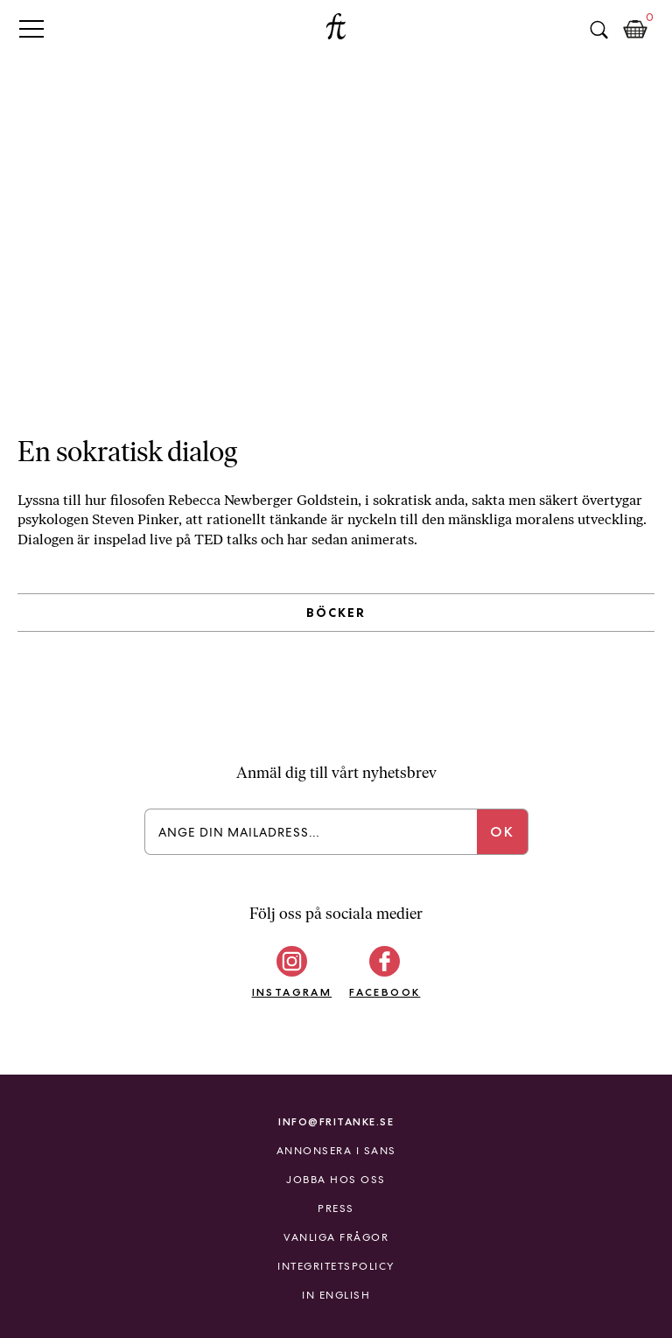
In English (336, 1295)
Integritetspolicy (336, 1266)
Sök (598, 30)
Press (336, 1208)
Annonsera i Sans (336, 1151)
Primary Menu (31, 28)
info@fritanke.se (336, 1121)
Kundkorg (635, 30)
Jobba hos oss (336, 1180)
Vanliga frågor (336, 1237)
